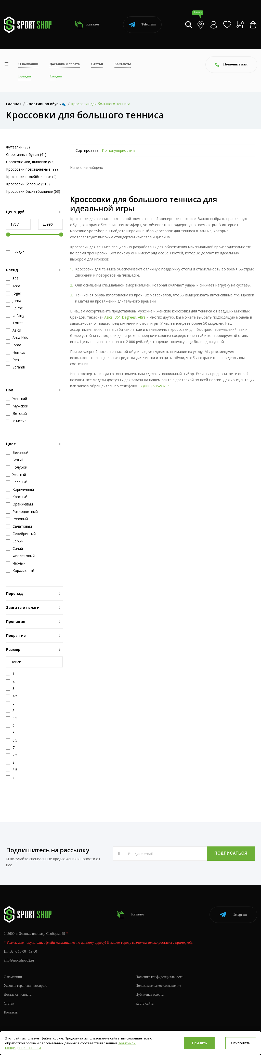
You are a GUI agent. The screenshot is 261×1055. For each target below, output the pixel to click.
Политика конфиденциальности (160, 976)
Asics (108, 317)
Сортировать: (87, 150)
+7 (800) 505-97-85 (153, 385)
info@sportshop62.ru (19, 960)
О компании (28, 64)
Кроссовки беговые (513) (28, 184)
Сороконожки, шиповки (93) (30, 161)
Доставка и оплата (65, 64)
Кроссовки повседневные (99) (32, 169)
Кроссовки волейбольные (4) (31, 176)
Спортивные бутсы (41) (26, 154)
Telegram (142, 24)
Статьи (97, 64)
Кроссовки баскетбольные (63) (33, 191)
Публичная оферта (150, 994)
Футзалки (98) (18, 147)
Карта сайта (145, 1003)
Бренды (24, 76)
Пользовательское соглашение (158, 985)
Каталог (87, 25)
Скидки (56, 76)
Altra (142, 317)
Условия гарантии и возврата (26, 985)
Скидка (15, 252)
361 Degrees (125, 317)
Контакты (122, 64)
